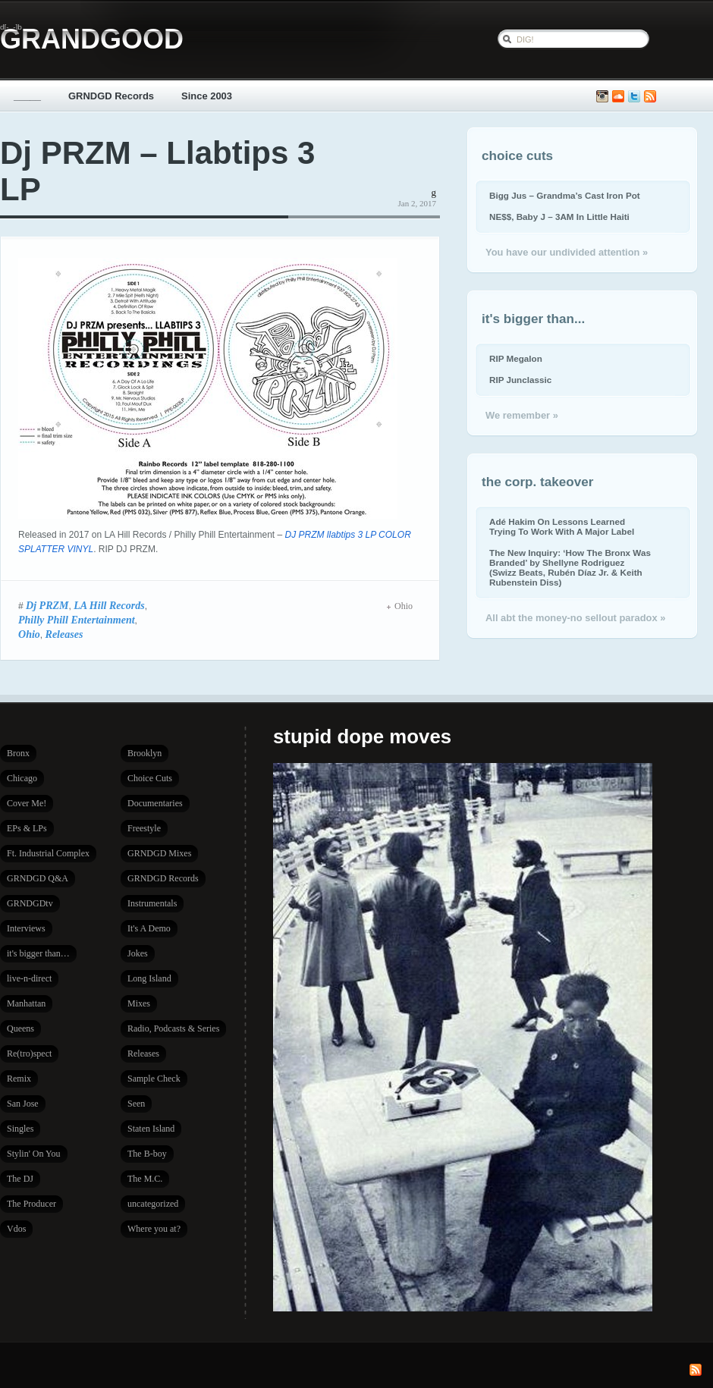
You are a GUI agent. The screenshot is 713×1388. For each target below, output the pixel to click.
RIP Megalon (515, 358)
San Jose (23, 1103)
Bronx (18, 753)
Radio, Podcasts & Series (173, 1028)
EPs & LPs (27, 828)
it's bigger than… (38, 953)
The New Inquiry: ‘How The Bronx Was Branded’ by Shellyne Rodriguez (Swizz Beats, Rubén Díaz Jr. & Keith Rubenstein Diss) (570, 567)
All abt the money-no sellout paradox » (575, 617)
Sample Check (154, 1078)
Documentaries (155, 803)
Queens (20, 1028)
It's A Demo (149, 928)
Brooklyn (144, 753)
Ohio (29, 634)
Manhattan (26, 1003)
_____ (27, 96)
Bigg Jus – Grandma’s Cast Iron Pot (564, 195)
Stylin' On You (34, 1153)
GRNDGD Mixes (159, 853)
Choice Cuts (149, 778)
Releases (64, 634)
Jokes (137, 953)
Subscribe (650, 96)
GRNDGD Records (111, 96)
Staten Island (150, 1128)
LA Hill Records (109, 605)
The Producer (31, 1203)
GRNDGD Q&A (37, 878)
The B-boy (147, 1153)
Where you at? (154, 1228)
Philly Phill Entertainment (76, 620)
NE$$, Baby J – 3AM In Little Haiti (559, 216)
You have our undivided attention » (566, 252)
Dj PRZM (47, 605)
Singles (20, 1128)
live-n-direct (29, 978)
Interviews (26, 928)
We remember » (521, 415)
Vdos (16, 1228)
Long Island (149, 978)
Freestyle (144, 828)
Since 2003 (206, 96)
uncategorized (152, 1203)
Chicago (22, 778)
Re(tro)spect (29, 1053)
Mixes (138, 1003)
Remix (19, 1078)
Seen (136, 1103)
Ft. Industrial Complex (48, 853)
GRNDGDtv (30, 903)
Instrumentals (152, 903)
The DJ (20, 1178)
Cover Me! (26, 803)
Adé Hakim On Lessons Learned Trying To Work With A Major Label (561, 526)
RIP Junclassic (520, 380)
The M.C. (144, 1178)
